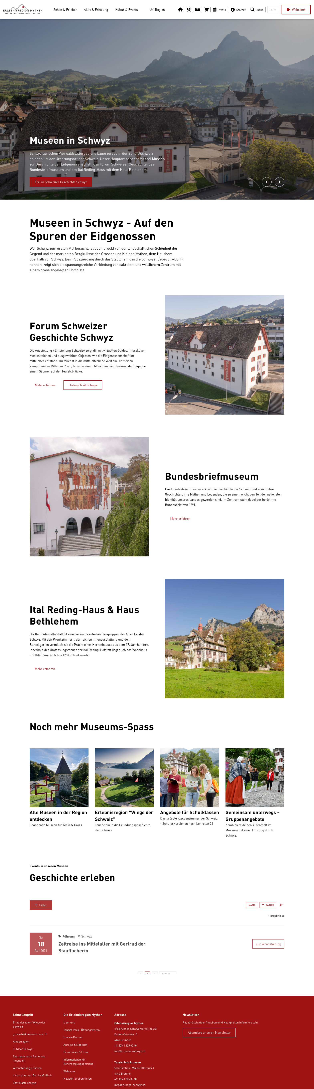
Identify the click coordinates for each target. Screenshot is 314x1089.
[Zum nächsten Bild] (279, 182)
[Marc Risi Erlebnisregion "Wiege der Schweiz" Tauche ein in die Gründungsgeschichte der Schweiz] (124, 794)
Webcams (69, 1071)
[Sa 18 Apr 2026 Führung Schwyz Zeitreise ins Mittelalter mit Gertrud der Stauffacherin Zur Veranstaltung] (157, 940)
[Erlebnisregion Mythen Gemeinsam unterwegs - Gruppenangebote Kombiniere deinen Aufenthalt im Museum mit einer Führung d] (254, 794)
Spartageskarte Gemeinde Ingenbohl (29, 1058)
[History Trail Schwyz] (82, 385)
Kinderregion (21, 1041)
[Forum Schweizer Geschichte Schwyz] (61, 182)
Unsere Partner (73, 1037)
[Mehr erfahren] (45, 385)
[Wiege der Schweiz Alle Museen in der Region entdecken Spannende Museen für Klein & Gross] (59, 794)
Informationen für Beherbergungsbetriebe (78, 1061)
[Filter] (41, 905)
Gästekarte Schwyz (24, 1082)
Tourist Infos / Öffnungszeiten (81, 1029)
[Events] (220, 9)
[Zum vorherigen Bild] (267, 182)
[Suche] (258, 9)
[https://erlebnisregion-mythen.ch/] (24, 9)
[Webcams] (296, 9)
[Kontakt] (239, 9)
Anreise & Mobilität (75, 1044)
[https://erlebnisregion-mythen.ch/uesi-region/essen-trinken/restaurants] (189, 9)
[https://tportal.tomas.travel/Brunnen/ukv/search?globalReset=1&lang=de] (206, 9)
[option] (157, 109)
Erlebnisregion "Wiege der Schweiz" (29, 1024)
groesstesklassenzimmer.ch (30, 1034)
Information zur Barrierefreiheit (32, 1075)
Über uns (69, 1022)
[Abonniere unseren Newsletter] (209, 1032)
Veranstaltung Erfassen (27, 1068)
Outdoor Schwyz (22, 1049)
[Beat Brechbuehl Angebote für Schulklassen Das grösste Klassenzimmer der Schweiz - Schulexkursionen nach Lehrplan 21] (189, 794)
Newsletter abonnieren (77, 1078)
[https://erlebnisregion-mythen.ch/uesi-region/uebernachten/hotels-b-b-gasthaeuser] (198, 9)
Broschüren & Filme (75, 1052)
